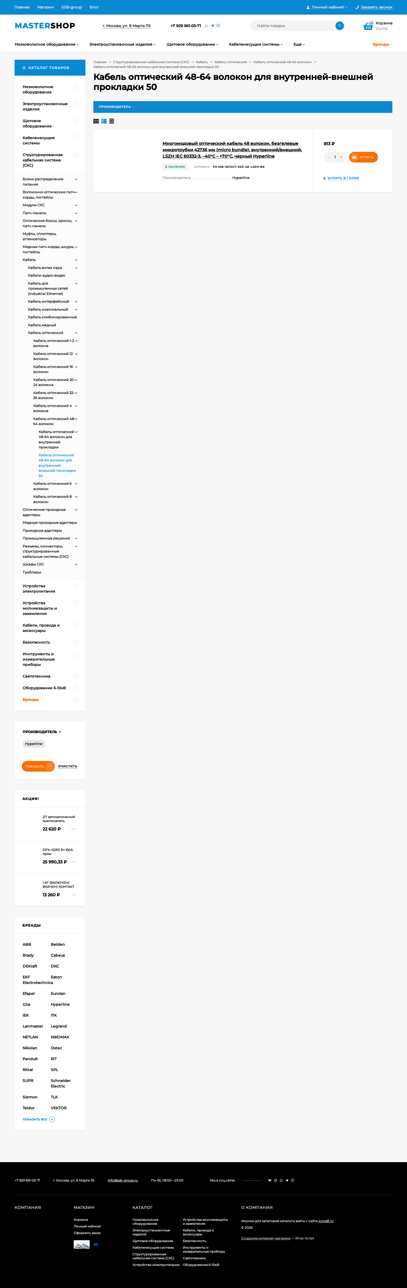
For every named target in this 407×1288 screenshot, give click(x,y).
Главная (22, 7)
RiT (54, 1058)
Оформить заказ (87, 1233)
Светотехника (194, 1258)
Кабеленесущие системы (153, 1248)
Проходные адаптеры (42, 530)
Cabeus (58, 955)
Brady (28, 955)
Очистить (67, 766)
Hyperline (33, 744)
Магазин (45, 7)
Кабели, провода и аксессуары (198, 1232)
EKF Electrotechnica (36, 980)
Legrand (59, 1026)
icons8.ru (325, 1221)
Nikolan (30, 1048)
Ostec (56, 1048)
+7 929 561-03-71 (186, 25)
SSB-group (71, 7)
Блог (94, 7)
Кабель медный (42, 325)
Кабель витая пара (45, 268)
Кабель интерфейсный (48, 301)
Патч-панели (34, 213)
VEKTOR (59, 1108)
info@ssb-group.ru (123, 1180)
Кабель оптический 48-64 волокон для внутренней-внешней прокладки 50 (57, 465)
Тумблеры (32, 572)
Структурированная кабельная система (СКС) (151, 62)
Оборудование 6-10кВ (201, 1265)
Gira (26, 1004)
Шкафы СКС (33, 564)
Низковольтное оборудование (145, 1222)
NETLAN (30, 1037)
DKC (55, 966)
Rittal (28, 1069)
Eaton (56, 977)
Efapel (29, 993)
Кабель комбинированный (52, 317)
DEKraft (30, 966)
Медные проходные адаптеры (50, 522)
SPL (54, 1069)
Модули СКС (34, 205)
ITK (54, 1015)
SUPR (28, 1080)
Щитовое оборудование (152, 1241)
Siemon (30, 1097)
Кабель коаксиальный (48, 309)
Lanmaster (33, 1026)
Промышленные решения (46, 538)
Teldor (29, 1108)
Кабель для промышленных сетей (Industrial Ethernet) (48, 288)
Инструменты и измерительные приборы (204, 1249)
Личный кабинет (87, 1226)
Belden (58, 944)
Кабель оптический (230, 62)
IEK (26, 1015)
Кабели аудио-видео (46, 275)
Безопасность (194, 1241)
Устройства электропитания (156, 1265)
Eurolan (58, 993)
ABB (27, 944)
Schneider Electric (61, 1083)
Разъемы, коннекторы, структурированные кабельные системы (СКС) (46, 551)
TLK (54, 1097)
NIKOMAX (60, 1037)
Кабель (202, 62)
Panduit (30, 1058)
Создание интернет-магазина (265, 1238)
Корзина (81, 1220)
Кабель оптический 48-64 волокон (283, 62)
